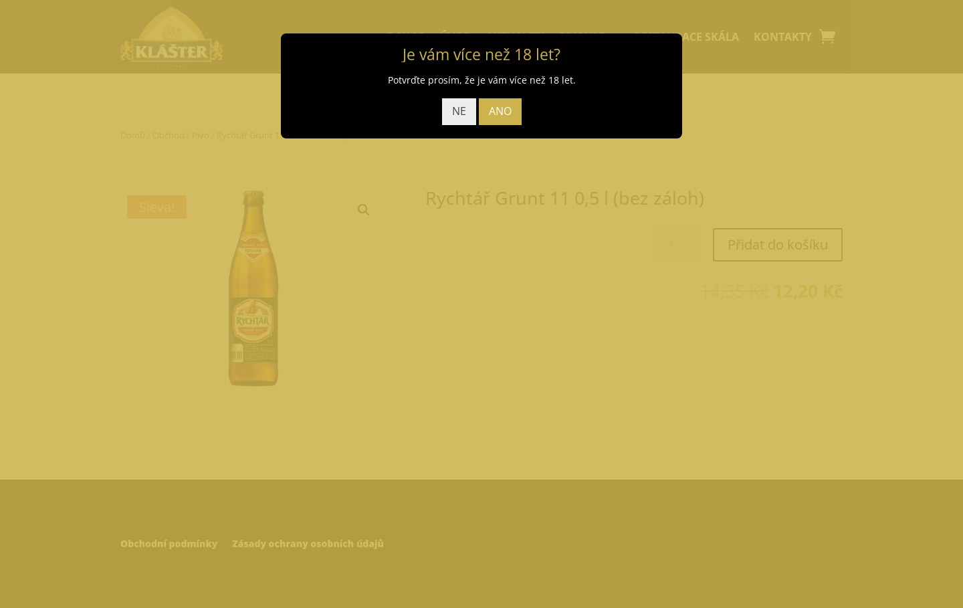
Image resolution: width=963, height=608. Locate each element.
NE (459, 111)
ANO (500, 111)
